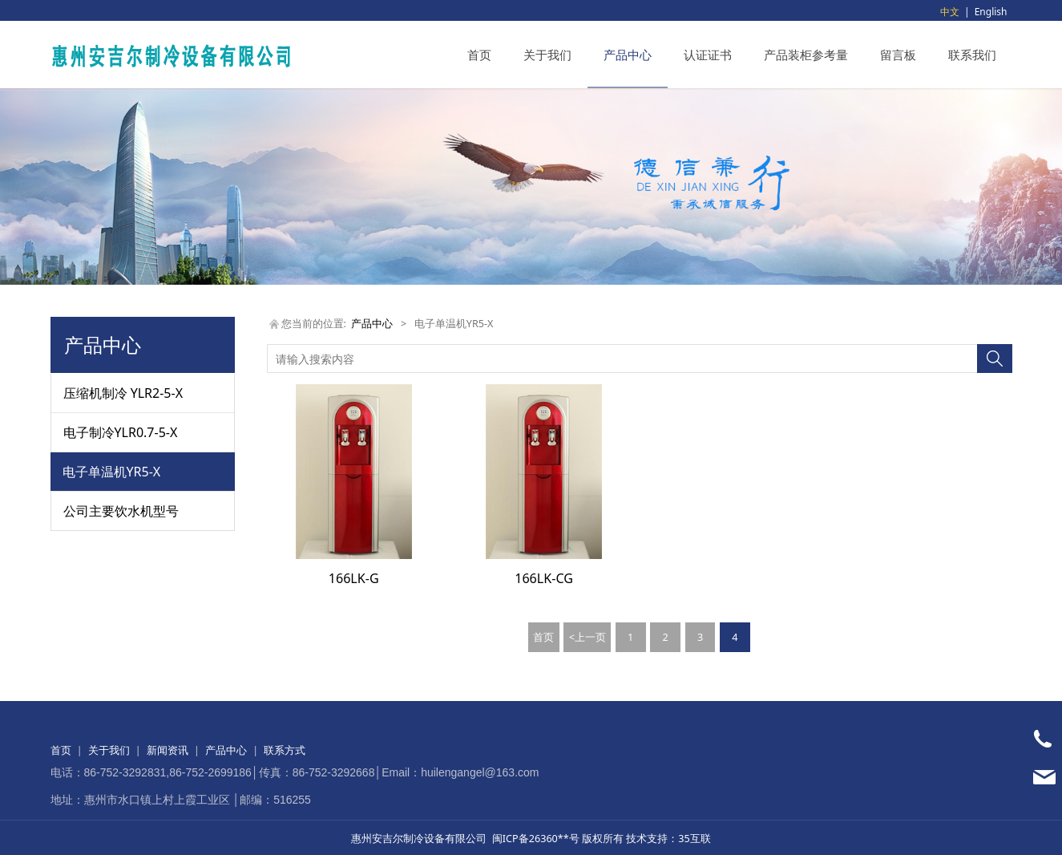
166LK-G (354, 578)
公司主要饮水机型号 (121, 511)
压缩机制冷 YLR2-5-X (123, 393)
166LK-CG (544, 578)
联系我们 (972, 55)
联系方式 (284, 750)
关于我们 (547, 55)
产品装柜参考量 (806, 55)
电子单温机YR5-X (112, 471)
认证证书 (708, 55)
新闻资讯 (167, 750)
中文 (949, 11)
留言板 (898, 55)
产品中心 (628, 55)
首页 (479, 55)
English (991, 11)
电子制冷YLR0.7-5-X (120, 432)
